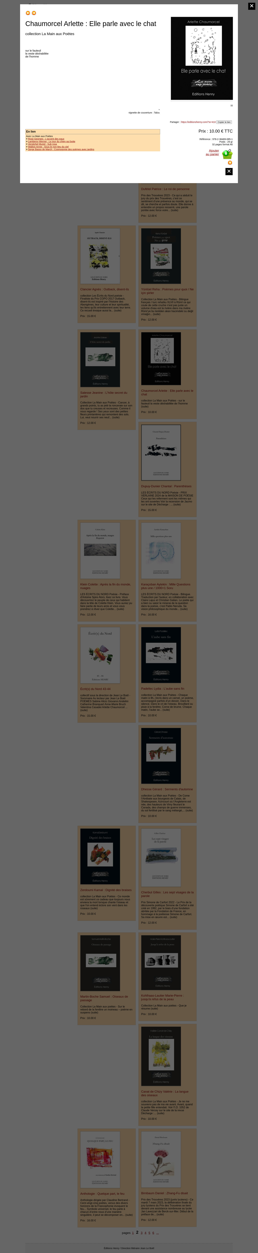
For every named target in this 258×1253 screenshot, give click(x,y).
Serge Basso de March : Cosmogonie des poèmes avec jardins (61, 149)
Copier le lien (224, 122)
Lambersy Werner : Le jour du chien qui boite (51, 141)
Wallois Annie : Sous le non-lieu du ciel (48, 146)
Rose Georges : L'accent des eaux (46, 139)
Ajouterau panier (212, 152)
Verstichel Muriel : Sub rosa (42, 144)
